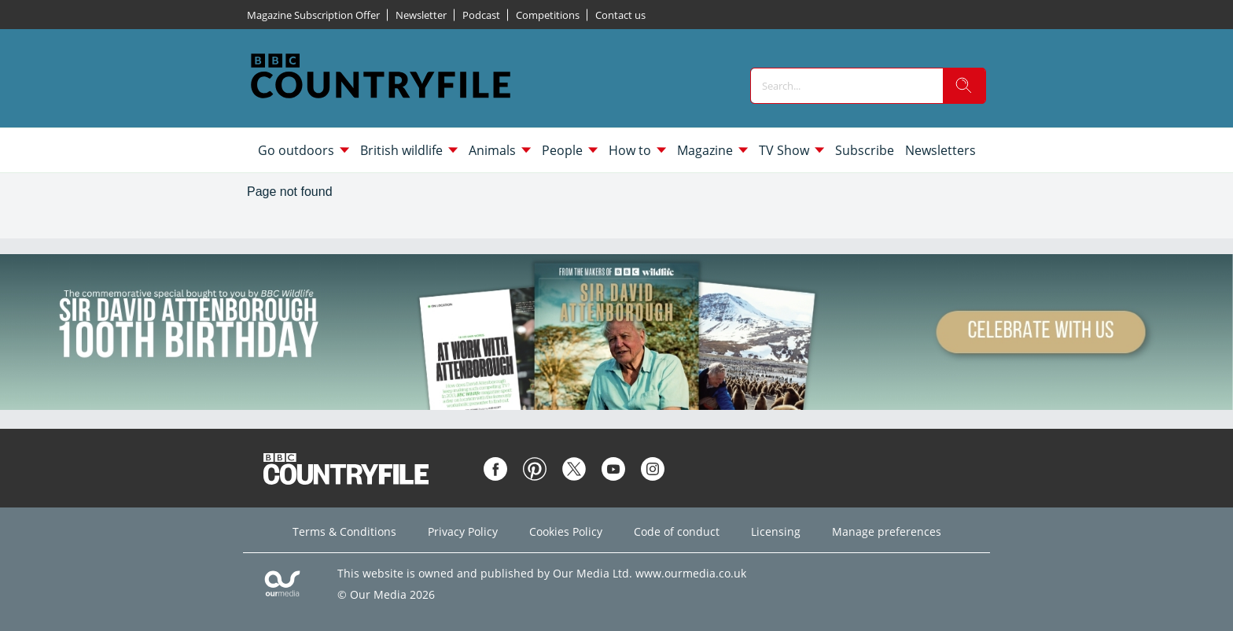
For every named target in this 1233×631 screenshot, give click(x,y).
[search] (964, 86)
